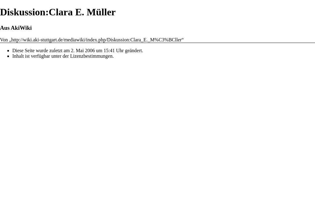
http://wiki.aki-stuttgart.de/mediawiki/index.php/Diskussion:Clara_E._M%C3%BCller (96, 39)
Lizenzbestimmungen (91, 56)
